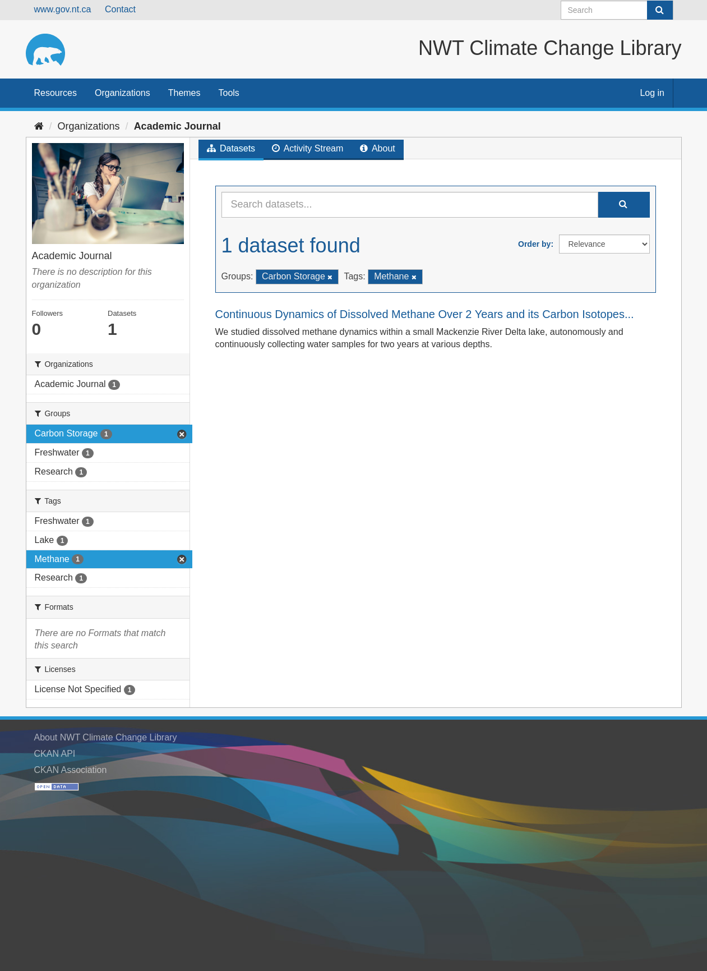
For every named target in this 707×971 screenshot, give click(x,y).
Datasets (231, 148)
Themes (184, 93)
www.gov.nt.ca (62, 9)
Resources (55, 93)
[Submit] (660, 10)
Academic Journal (177, 126)
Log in (652, 93)
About (377, 148)
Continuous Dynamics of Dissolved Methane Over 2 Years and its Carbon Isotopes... (424, 314)
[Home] (39, 126)
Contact (120, 9)
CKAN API (55, 753)
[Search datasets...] (409, 205)
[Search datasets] (617, 10)
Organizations (122, 93)
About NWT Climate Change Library (105, 737)
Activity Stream (307, 148)
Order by (534, 244)
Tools (229, 93)
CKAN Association (70, 770)
